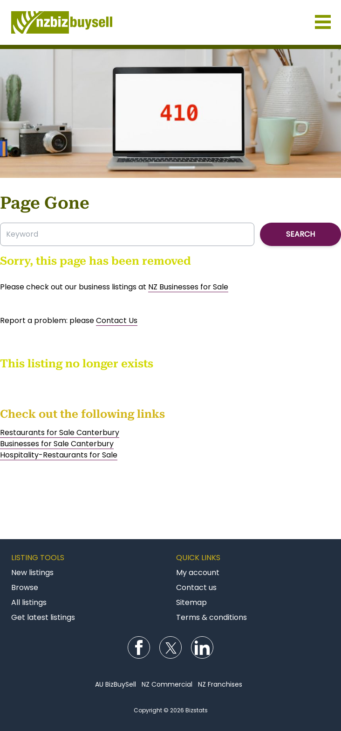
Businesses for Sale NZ (170, 22)
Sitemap (191, 602)
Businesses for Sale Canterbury (57, 443)
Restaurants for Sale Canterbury (59, 432)
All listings (29, 602)
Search (300, 234)
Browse (24, 587)
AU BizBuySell (115, 684)
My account (197, 572)
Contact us (196, 587)
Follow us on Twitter (170, 647)
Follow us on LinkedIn (202, 647)
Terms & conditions (211, 617)
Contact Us (116, 320)
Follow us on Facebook (139, 647)
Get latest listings (43, 617)
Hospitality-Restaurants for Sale (58, 455)
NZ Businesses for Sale (188, 286)
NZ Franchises (220, 684)
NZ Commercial (167, 684)
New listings (32, 572)
